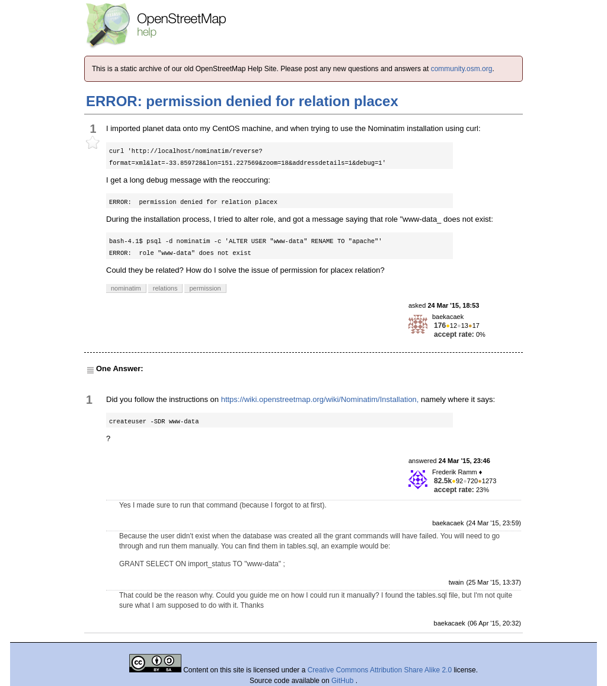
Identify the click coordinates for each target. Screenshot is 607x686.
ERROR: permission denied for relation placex (242, 101)
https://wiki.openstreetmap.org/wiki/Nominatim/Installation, (320, 399)
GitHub (343, 681)
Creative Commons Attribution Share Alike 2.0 (380, 670)
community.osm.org (462, 69)
